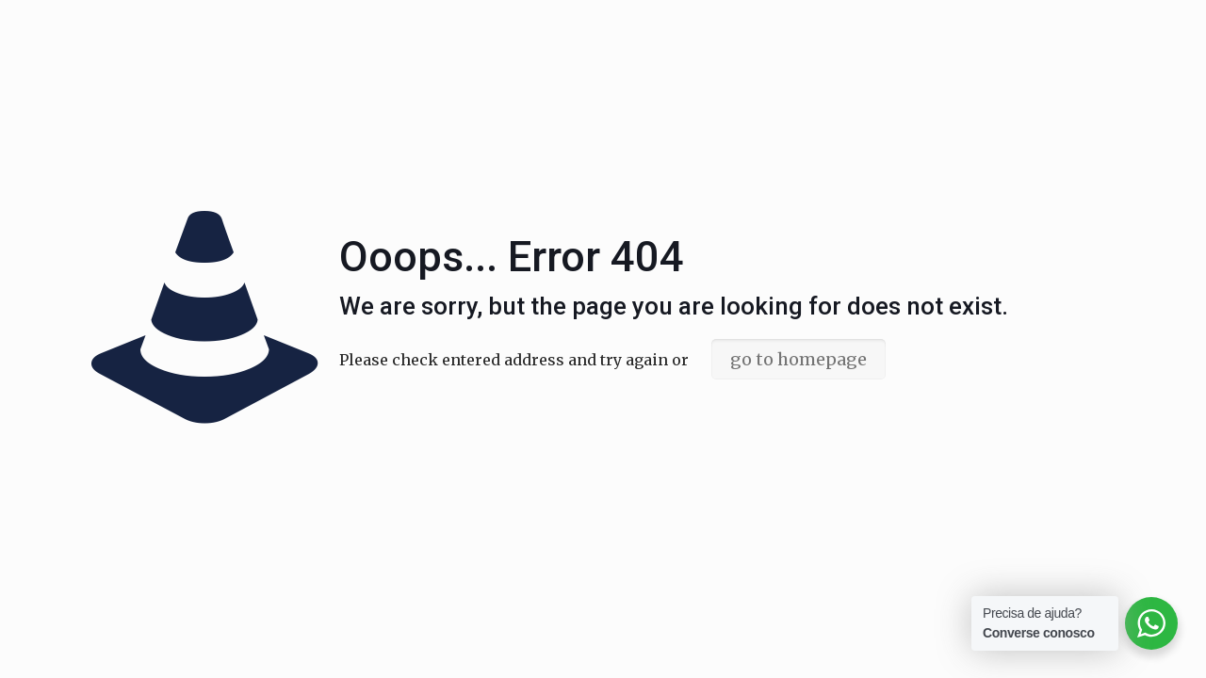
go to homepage (798, 359)
